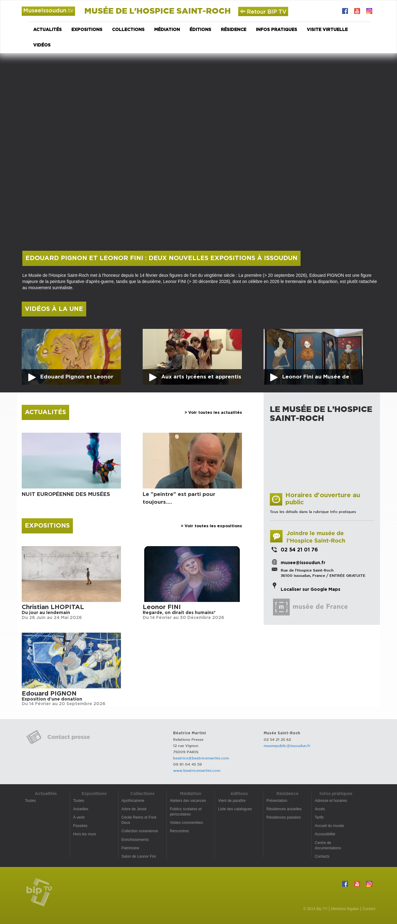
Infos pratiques (276, 30)
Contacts (322, 856)
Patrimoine (130, 848)
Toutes (30, 800)
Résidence (233, 30)
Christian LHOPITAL (53, 607)
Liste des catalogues (235, 809)
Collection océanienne (140, 831)
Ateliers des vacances (188, 800)
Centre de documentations (328, 845)
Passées (80, 826)
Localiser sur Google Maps (310, 589)
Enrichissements (135, 840)
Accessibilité (325, 834)
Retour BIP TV (263, 11)
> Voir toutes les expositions (211, 526)
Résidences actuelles (283, 809)
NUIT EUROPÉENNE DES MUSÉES (66, 494)
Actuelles (80, 809)
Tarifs (319, 817)
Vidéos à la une (54, 309)
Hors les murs (84, 834)
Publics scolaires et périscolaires (186, 811)
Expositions (86, 30)
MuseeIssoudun (48, 10)
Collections (128, 30)
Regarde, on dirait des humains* (179, 613)
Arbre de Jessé (134, 809)
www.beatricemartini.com (196, 770)
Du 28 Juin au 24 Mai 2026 (52, 618)
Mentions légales (345, 909)
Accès (320, 809)
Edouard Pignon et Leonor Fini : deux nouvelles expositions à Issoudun (161, 258)
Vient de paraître (232, 800)
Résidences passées (283, 817)
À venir (79, 817)
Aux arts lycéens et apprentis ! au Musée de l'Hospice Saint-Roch (201, 379)
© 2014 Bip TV (315, 909)
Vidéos (42, 45)
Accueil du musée (329, 826)
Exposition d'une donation (52, 699)
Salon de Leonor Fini (139, 856)
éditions (200, 30)
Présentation (276, 800)
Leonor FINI (162, 607)
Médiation (167, 30)
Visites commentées (186, 822)
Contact (369, 909)
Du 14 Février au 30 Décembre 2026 (183, 618)
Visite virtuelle (327, 30)
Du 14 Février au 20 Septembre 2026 (63, 704)
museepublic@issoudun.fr (287, 745)
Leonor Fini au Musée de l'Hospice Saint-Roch (315, 379)
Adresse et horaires (331, 800)
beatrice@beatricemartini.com (201, 758)
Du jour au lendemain (46, 613)
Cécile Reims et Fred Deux (139, 820)
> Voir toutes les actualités (213, 413)
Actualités (47, 30)
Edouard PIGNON (49, 694)
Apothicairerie (133, 800)
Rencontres (179, 831)
